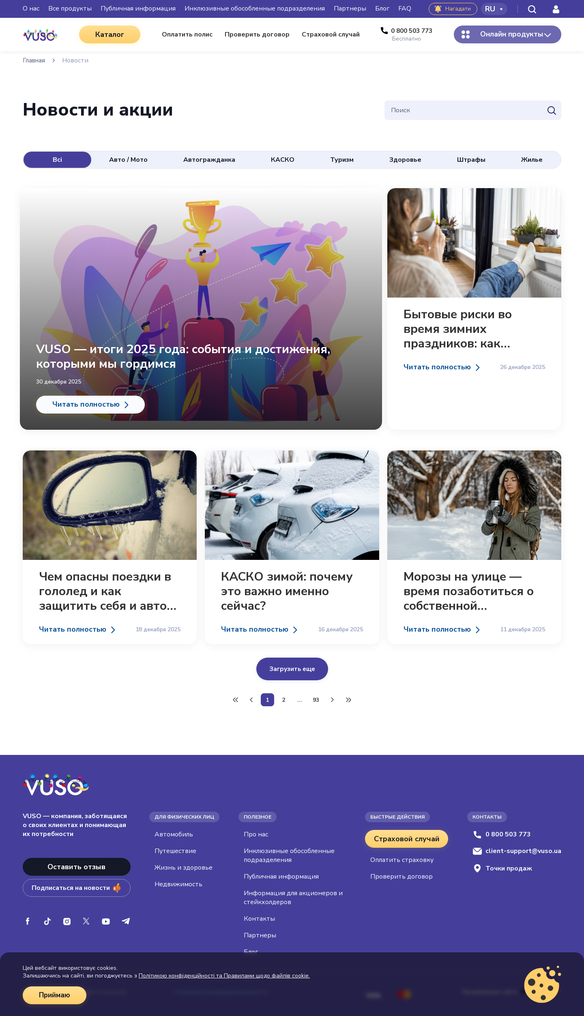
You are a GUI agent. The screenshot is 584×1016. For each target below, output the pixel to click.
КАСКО (282, 159)
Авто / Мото (128, 159)
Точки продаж (502, 866)
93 (316, 697)
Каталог (105, 34)
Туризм (342, 159)
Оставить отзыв (76, 864)
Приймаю (55, 995)
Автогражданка (209, 159)
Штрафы (471, 159)
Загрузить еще (292, 663)
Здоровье (405, 159)
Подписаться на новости (76, 885)
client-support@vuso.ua (516, 848)
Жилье (532, 159)
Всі (57, 159)
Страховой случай (407, 836)
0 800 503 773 (501, 831)
